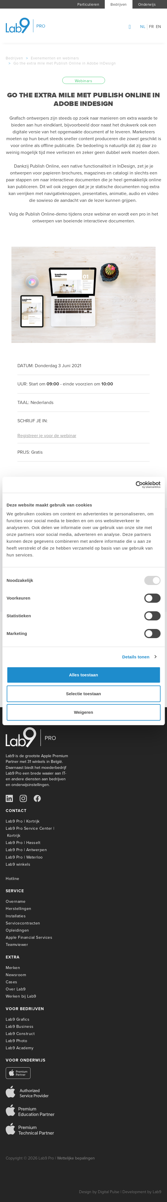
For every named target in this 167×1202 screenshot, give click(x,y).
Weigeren (83, 712)
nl (142, 27)
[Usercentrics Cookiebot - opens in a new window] (135, 485)
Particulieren (88, 4)
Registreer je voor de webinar (46, 435)
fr (151, 27)
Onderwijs (147, 4)
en (158, 27)
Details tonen (135, 656)
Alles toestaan (83, 674)
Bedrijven (118, 4)
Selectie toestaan (83, 693)
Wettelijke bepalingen (76, 1158)
